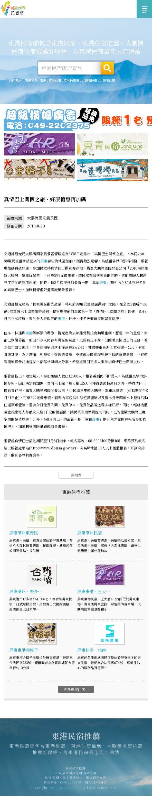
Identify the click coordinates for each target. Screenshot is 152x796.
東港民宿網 (71, 80)
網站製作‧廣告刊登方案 (87, 779)
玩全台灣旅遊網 (70, 774)
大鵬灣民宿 (89, 80)
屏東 (44, 261)
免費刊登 (59, 779)
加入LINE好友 (96, 783)
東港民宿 (31, 80)
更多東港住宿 (76, 689)
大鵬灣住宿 (107, 80)
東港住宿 (55, 80)
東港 (43, 80)
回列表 (76, 475)
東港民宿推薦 (13, 9)
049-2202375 (70, 783)
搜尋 (107, 68)
